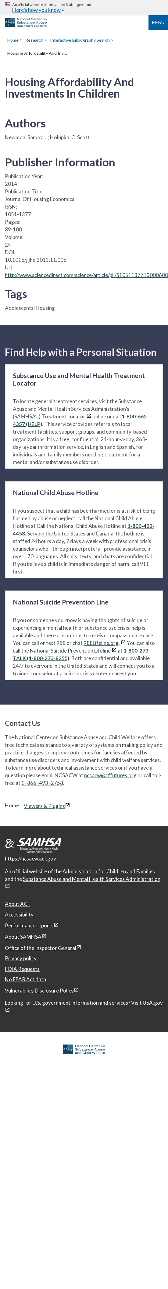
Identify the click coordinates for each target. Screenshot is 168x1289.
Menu (158, 22)
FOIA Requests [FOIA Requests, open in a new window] (22, 969)
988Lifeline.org (101, 643)
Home (12, 805)
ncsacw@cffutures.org (110, 775)
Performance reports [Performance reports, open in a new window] (29, 925)
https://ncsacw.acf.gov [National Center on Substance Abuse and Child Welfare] (30, 858)
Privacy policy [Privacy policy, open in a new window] (21, 958)
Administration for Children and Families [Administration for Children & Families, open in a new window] (109, 871)
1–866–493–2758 (42, 783)
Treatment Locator (63, 416)
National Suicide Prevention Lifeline (70, 650)
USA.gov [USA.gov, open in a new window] (153, 1003)
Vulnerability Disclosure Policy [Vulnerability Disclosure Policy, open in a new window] (39, 990)
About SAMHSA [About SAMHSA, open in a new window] (23, 937)
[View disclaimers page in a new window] (88, 416)
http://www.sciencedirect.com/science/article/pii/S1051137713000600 (86, 275)
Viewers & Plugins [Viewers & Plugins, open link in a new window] (44, 806)
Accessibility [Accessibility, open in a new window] (19, 914)
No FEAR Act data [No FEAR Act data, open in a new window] (25, 979)
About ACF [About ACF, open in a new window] (17, 904)
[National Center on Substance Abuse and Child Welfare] (26, 25)
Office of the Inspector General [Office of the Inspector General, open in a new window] (40, 947)
